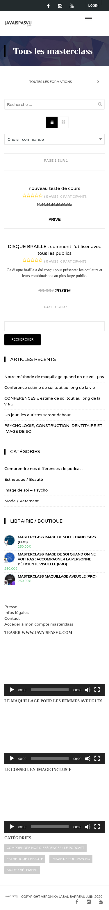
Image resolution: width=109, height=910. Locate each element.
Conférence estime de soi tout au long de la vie (49, 387)
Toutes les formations (64, 81)
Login (93, 5)
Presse (10, 606)
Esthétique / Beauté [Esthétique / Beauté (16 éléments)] (25, 859)
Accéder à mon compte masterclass (38, 624)
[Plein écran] (97, 690)
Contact (12, 618)
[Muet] (88, 690)
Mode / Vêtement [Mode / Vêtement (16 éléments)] (22, 870)
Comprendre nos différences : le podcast (43, 468)
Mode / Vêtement (21, 500)
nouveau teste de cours (54, 188)
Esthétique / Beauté (23, 479)
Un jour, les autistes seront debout (37, 414)
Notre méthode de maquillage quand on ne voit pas (54, 376)
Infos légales (16, 612)
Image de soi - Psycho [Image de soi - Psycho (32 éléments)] (71, 859)
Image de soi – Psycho (26, 490)
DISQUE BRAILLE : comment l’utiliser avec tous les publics (54, 249)
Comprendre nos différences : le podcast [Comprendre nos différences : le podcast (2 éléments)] (45, 848)
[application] (54, 667)
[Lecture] (12, 690)
